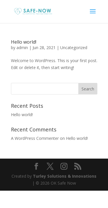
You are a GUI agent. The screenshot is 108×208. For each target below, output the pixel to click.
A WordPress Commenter (35, 138)
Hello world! (23, 42)
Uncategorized (73, 47)
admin (22, 47)
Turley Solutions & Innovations (64, 176)
